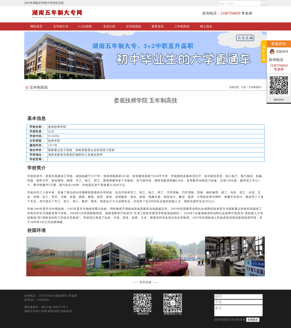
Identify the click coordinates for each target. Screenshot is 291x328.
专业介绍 (109, 26)
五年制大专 (60, 26)
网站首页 (36, 26)
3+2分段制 (85, 26)
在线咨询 (282, 51)
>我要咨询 (263, 51)
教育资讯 (158, 26)
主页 (243, 87)
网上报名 (206, 26)
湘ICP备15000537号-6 (54, 307)
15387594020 (230, 13)
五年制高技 (133, 26)
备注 (238, 310)
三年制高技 (182, 26)
